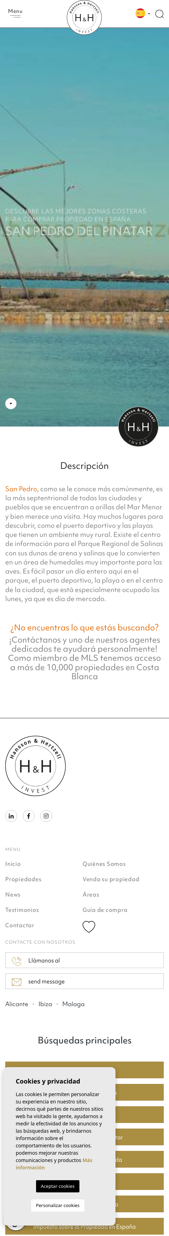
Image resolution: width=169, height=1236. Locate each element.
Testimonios (22, 910)
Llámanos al (36, 961)
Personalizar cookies (58, 1205)
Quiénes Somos (104, 864)
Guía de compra (105, 910)
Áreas (91, 894)
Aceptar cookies (58, 1186)
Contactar (19, 925)
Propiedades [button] (23, 879)
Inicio (13, 864)
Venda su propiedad (111, 879)
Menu (15, 12)
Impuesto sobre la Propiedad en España (84, 1226)
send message (38, 981)
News (13, 894)
